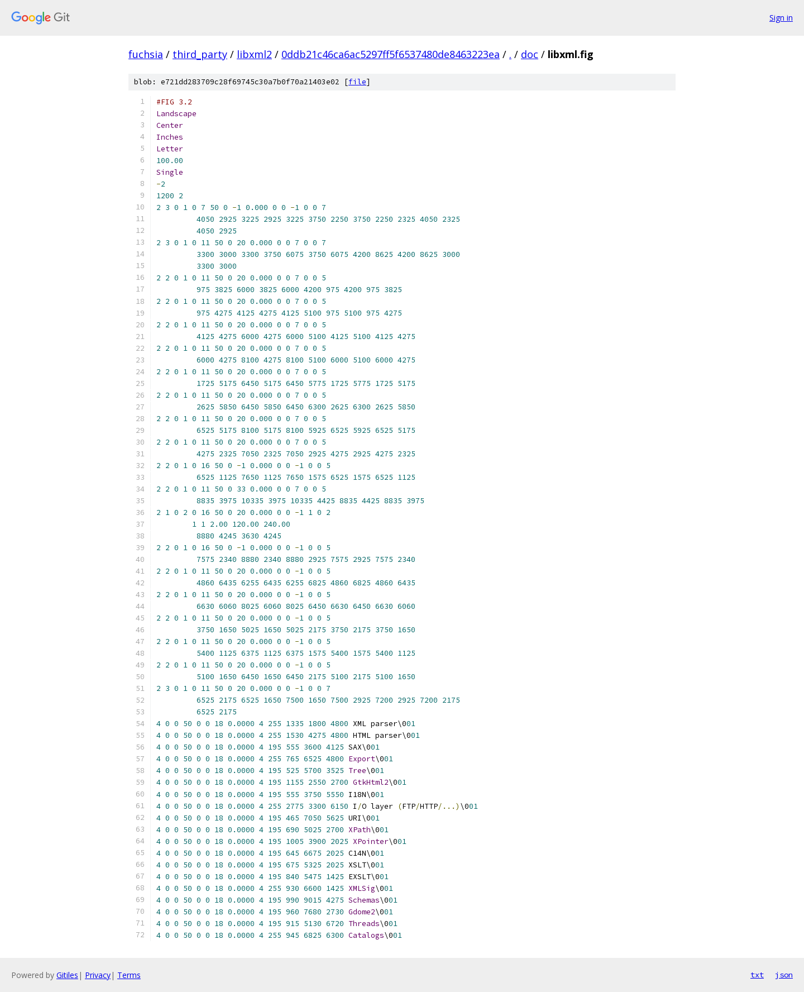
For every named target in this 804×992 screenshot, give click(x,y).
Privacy (98, 975)
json (784, 975)
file (357, 82)
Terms (129, 975)
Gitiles (67, 975)
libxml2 (254, 54)
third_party (200, 54)
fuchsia (145, 54)
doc (529, 54)
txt (757, 975)
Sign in (781, 17)
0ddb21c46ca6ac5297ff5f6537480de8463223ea (390, 54)
